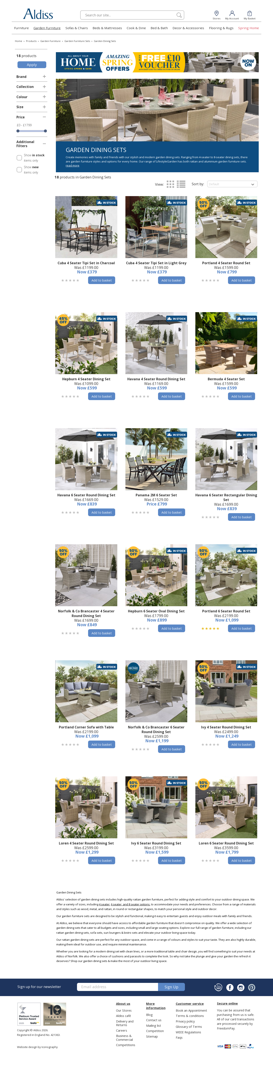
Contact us (153, 1020)
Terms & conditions (190, 1016)
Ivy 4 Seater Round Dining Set (226, 727)
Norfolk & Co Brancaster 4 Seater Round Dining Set (86, 613)
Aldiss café (123, 1016)
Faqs (179, 1037)
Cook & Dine (136, 28)
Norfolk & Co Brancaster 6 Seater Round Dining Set (156, 729)
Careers (121, 1030)
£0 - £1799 (24, 125)
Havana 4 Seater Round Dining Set (156, 379)
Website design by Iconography (37, 1047)
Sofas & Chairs (76, 28)
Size (19, 107)
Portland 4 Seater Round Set (226, 263)
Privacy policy (185, 1021)
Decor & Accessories (188, 28)
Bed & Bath (159, 28)
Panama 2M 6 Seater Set (156, 495)
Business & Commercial (124, 1037)
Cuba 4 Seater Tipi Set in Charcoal (86, 263)
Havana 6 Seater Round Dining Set (86, 495)
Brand (21, 76)
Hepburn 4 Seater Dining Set (86, 379)
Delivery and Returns (125, 1023)
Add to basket (101, 280)
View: (159, 184)
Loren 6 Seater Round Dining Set (226, 843)
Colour (22, 97)
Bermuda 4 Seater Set (226, 379)
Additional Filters (25, 143)
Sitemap (152, 1036)
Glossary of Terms (189, 1026)
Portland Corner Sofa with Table (86, 727)
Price (20, 117)
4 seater (104, 904)
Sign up (171, 986)
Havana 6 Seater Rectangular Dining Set (226, 497)
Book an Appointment (191, 1010)
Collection (25, 86)
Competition (155, 1031)
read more (72, 165)
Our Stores (124, 1010)
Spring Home (248, 28)
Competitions (125, 1045)
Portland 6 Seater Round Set (226, 611)
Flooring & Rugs (221, 28)
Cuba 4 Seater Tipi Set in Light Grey (156, 263)
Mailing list (153, 1025)
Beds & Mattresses (107, 28)
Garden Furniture (47, 28)
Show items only (34, 157)
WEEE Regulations (188, 1032)
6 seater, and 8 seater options (130, 904)
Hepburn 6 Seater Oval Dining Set (156, 611)
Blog (149, 1014)
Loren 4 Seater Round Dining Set (86, 843)
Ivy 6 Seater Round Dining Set (156, 843)
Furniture (21, 28)
